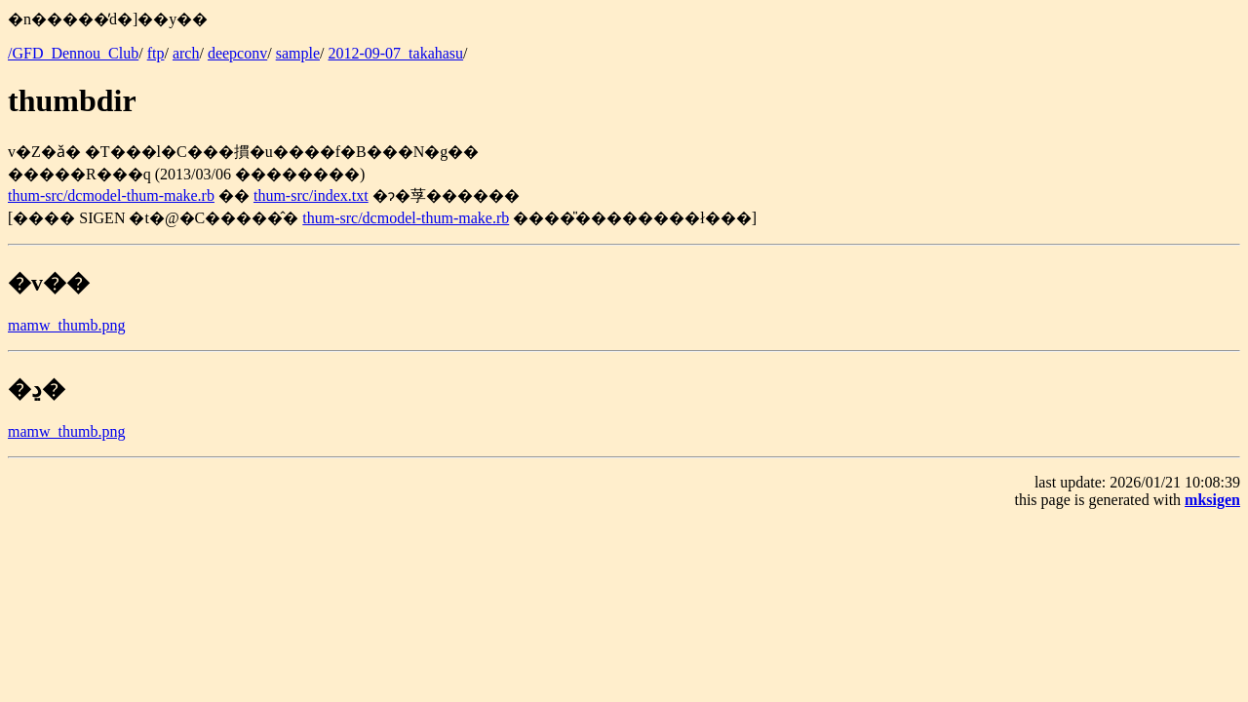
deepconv (237, 53)
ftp (156, 53)
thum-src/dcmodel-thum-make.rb (111, 195)
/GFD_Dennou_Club (73, 53)
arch (186, 53)
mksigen (1212, 499)
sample (298, 53)
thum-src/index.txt (311, 195)
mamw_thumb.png (66, 325)
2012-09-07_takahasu (395, 53)
